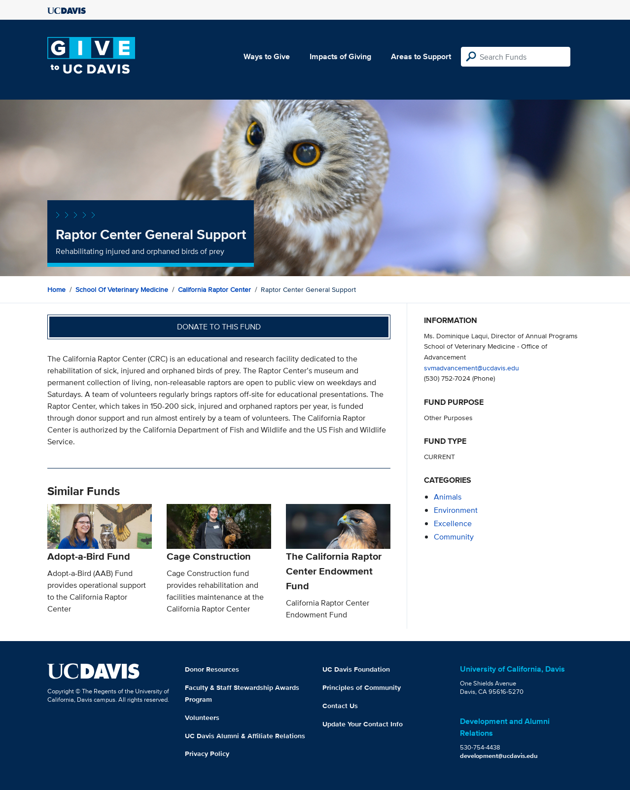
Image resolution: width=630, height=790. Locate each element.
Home (56, 289)
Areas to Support (421, 56)
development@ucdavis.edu (499, 755)
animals (447, 497)
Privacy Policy (207, 753)
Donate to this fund (219, 326)
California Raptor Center (214, 289)
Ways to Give (267, 56)
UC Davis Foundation (356, 669)
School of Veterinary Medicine (121, 289)
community (454, 536)
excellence (453, 523)
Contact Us (340, 706)
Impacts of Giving (340, 56)
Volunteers (202, 717)
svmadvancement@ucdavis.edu (471, 367)
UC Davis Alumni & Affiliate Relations (245, 736)
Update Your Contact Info (362, 724)
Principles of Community (361, 687)
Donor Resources (212, 669)
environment (456, 510)
